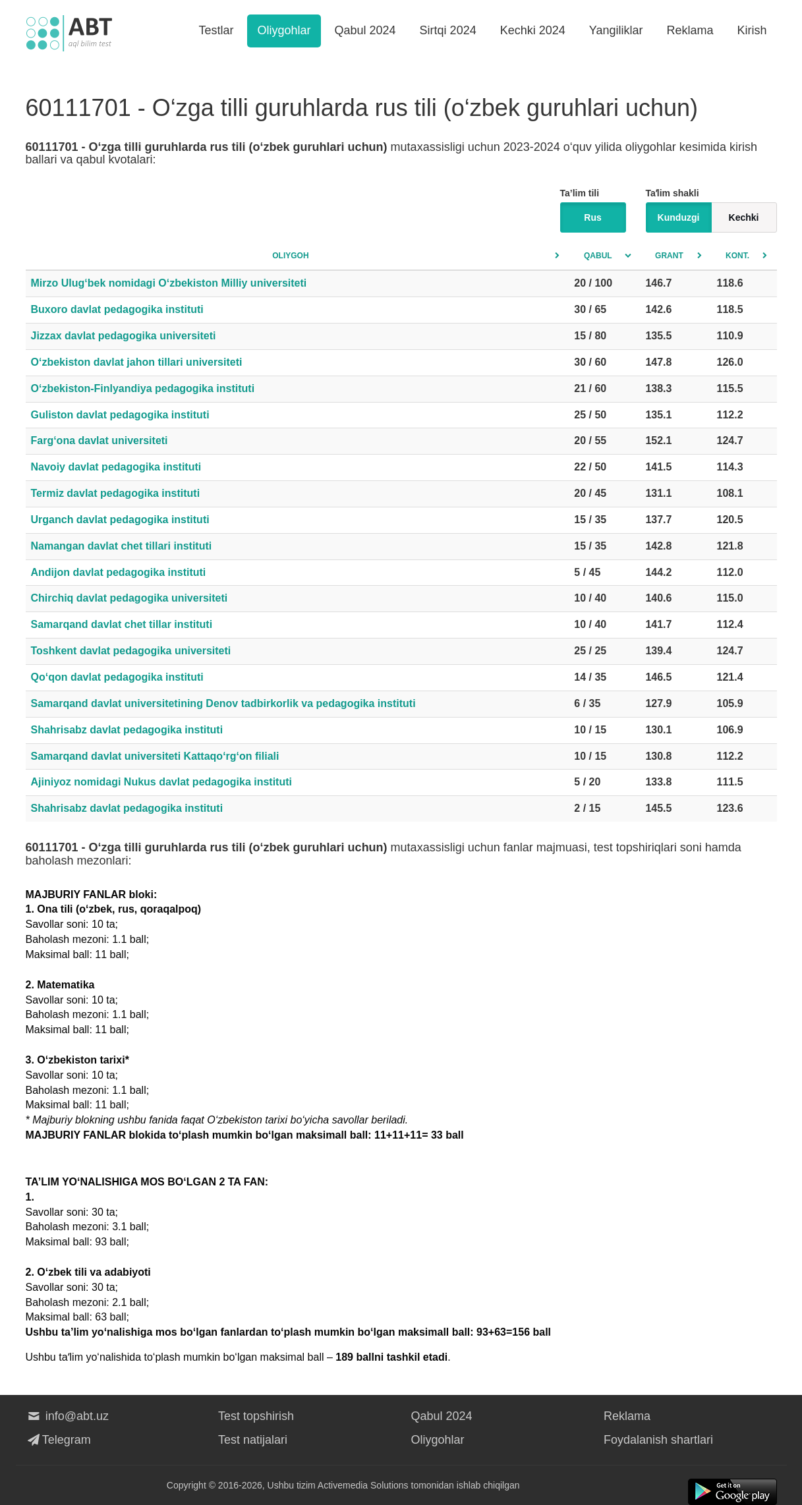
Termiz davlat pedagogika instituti (115, 493)
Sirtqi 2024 (448, 30)
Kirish (751, 30)
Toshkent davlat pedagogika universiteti (131, 650)
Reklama (689, 30)
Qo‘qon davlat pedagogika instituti (117, 677)
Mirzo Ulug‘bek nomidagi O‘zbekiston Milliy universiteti (169, 283)
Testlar (215, 30)
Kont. (737, 255)
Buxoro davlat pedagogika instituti (117, 309)
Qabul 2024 (365, 30)
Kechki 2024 (532, 30)
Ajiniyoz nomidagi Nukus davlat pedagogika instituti (161, 781)
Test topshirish (256, 1416)
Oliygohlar (283, 30)
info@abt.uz (67, 1416)
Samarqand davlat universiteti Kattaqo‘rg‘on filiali (155, 756)
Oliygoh (290, 255)
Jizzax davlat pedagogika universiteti (123, 335)
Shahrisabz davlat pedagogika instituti (127, 729)
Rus (592, 217)
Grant (669, 255)
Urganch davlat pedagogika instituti (120, 519)
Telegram (58, 1439)
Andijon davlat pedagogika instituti (118, 572)
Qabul (598, 255)
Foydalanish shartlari (658, 1439)
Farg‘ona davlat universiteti (99, 440)
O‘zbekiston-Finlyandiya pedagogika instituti (143, 388)
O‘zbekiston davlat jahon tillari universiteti (137, 362)
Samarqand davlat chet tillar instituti (122, 624)
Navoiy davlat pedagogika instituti (116, 466)
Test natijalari (252, 1439)
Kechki (744, 217)
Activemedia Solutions (363, 1485)
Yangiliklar (616, 30)
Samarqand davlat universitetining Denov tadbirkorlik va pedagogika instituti (223, 703)
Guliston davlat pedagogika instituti (120, 414)
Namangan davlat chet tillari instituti (121, 546)
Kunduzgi (679, 217)
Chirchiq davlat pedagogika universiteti (129, 598)
